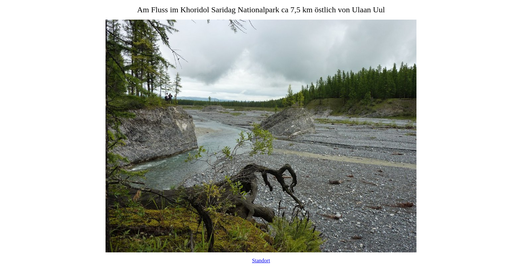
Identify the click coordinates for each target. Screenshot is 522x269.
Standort (261, 260)
